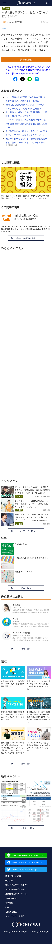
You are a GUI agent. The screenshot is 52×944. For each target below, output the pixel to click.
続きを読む (26, 59)
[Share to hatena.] (37, 79)
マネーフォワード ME (14, 916)
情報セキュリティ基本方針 (16, 885)
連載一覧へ (26, 763)
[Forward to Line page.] (26, 855)
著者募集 (9, 902)
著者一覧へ (26, 648)
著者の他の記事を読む (26, 238)
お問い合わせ (11, 898)
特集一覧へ (26, 588)
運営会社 (9, 880)
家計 (4, 28)
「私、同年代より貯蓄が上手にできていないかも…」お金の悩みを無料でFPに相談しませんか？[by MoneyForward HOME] (28, 70)
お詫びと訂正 (11, 911)
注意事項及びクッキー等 (16, 893)
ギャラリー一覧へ (26, 828)
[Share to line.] (29, 79)
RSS (7, 907)
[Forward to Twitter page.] (26, 869)
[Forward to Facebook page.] (26, 862)
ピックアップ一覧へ (26, 531)
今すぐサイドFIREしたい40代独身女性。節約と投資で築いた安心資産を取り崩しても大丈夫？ (26, 123)
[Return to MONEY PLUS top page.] (26, 3)
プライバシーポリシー (15, 889)
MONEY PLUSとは (13, 876)
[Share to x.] (22, 79)
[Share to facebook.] (15, 79)
